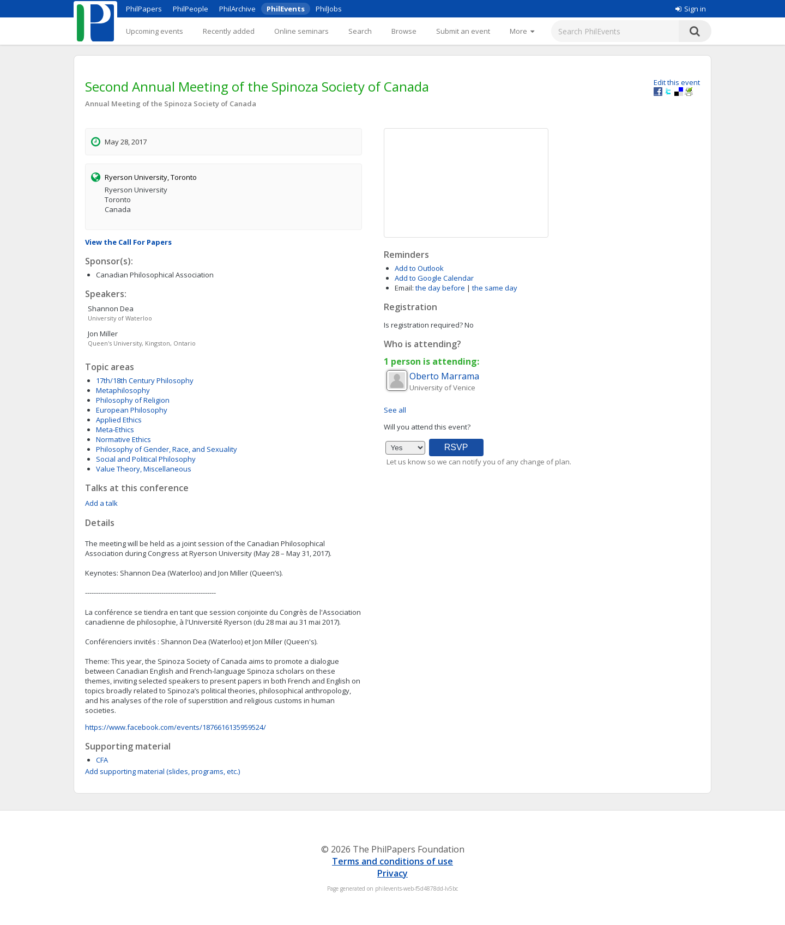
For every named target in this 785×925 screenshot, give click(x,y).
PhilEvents (286, 9)
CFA (102, 760)
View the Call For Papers (128, 242)
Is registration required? (423, 325)
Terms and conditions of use (392, 861)
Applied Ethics (119, 420)
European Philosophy (131, 410)
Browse (403, 31)
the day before (440, 288)
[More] (522, 31)
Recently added (229, 31)
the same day (494, 288)
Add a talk (101, 503)
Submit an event (463, 31)
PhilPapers (144, 9)
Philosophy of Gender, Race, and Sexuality (166, 449)
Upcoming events (154, 31)
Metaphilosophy (123, 390)
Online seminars (301, 31)
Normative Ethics (123, 439)
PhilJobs (329, 9)
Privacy (392, 873)
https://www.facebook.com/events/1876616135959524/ (175, 727)
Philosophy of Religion (133, 400)
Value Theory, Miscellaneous (143, 469)
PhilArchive (237, 9)
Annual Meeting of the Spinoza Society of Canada (170, 103)
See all (395, 410)
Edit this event (677, 82)
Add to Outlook (419, 268)
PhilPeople (190, 9)
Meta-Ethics (115, 429)
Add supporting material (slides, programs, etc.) (162, 771)
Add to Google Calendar (434, 278)
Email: (404, 288)
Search (360, 31)
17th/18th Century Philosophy (145, 380)
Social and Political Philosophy (146, 459)
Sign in (690, 9)
